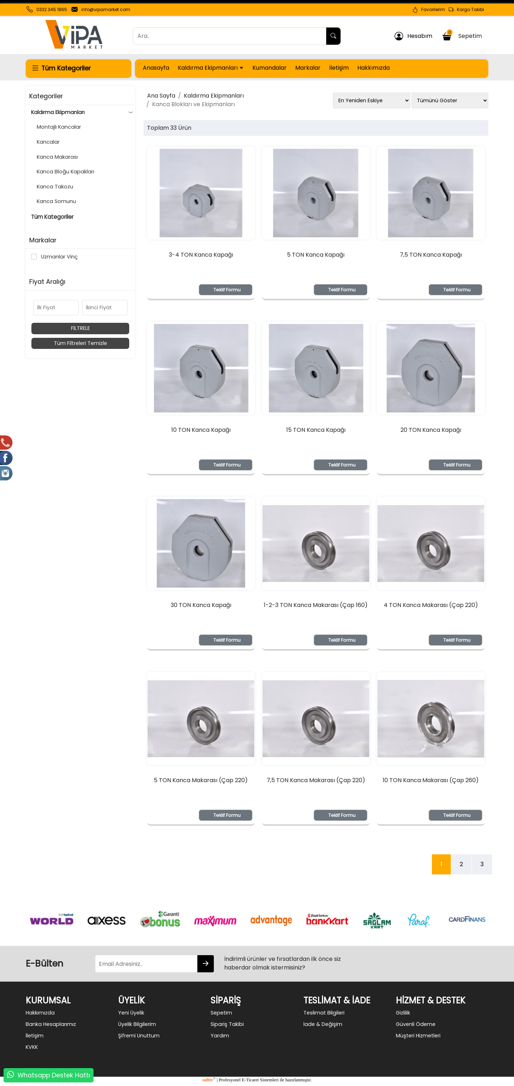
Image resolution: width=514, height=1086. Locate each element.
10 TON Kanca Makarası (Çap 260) (431, 780)
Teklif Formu (227, 290)
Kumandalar (269, 68)
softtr (209, 1079)
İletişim (339, 68)
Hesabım (413, 36)
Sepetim (463, 34)
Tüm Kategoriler (52, 217)
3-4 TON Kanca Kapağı (201, 255)
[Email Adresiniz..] (146, 964)
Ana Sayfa (161, 96)
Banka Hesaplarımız (51, 1024)
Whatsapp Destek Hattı (53, 1075)
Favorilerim (428, 9)
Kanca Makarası (54, 157)
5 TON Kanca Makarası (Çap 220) (201, 780)
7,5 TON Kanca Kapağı (431, 255)
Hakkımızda (373, 68)
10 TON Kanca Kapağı (201, 430)
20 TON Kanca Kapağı (430, 430)
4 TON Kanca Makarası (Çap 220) (431, 605)
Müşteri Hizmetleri (418, 1035)
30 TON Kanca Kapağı (201, 605)
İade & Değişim (322, 1024)
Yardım (220, 1035)
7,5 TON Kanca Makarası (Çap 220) (316, 780)
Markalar (308, 68)
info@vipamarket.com (105, 9)
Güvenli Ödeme (415, 1024)
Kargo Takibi (466, 9)
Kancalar (45, 141)
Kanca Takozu (52, 186)
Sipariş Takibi (227, 1024)
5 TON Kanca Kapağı (315, 255)
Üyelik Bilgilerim (137, 1024)
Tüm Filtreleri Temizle (80, 343)
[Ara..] (229, 36)
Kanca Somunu (53, 201)
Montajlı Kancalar (56, 126)
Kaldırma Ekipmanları (211, 68)
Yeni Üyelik (131, 1012)
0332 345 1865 (51, 9)
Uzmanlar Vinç (58, 256)
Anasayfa (156, 68)
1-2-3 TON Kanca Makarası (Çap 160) (316, 605)
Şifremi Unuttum (139, 1035)
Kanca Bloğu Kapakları (62, 171)
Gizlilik (403, 1012)
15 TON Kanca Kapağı (316, 430)
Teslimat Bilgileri (323, 1012)
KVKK (32, 1047)
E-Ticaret (250, 1079)
